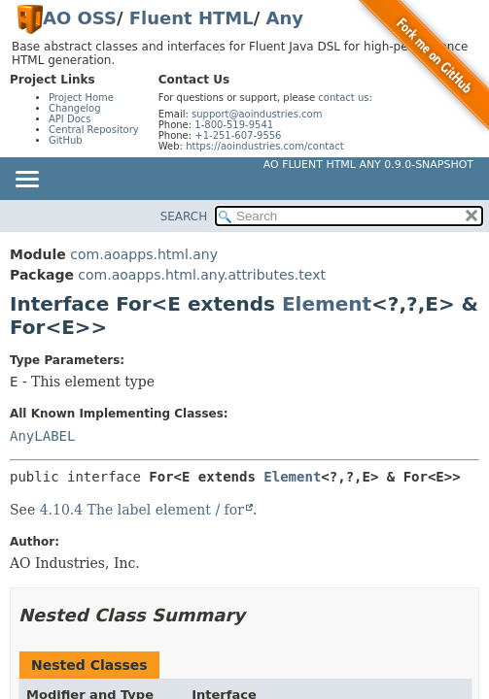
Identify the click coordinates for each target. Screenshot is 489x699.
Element (326, 304)
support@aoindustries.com (257, 114)
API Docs (70, 119)
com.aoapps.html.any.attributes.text (202, 275)
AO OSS (80, 18)
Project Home (81, 97)
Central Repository (94, 129)
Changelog (75, 108)
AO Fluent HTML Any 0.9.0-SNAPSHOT (368, 164)
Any (284, 18)
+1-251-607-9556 (237, 135)
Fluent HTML (191, 18)
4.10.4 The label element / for (142, 509)
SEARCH (184, 216)
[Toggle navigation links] (26, 180)
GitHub (66, 140)
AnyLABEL (42, 436)
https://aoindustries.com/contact (265, 146)
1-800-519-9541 (233, 124)
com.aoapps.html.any (144, 254)
